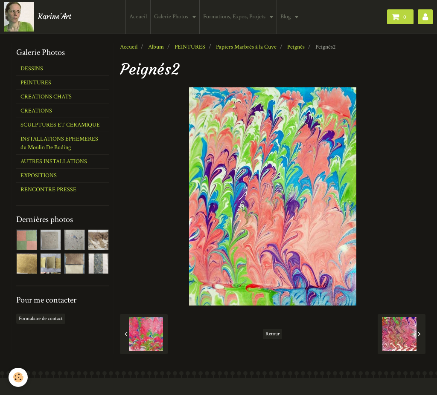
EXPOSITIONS (38, 175)
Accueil (138, 16)
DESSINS (31, 68)
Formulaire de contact (41, 318)
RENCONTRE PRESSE (48, 189)
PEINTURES (190, 47)
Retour (272, 334)
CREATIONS (36, 111)
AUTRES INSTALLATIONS (53, 161)
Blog (286, 16)
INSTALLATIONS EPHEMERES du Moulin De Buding (59, 143)
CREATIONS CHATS (46, 97)
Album (156, 47)
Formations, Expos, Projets (235, 16)
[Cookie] (18, 377)
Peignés (296, 47)
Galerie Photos (172, 16)
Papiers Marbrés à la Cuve (246, 47)
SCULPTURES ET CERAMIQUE (60, 125)
